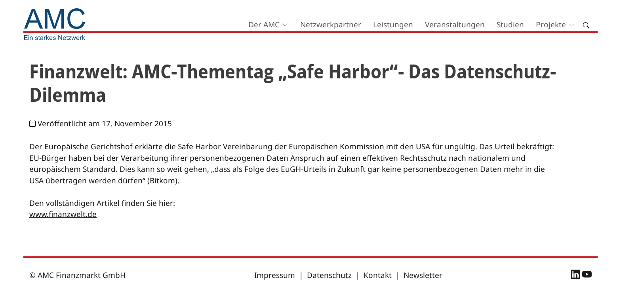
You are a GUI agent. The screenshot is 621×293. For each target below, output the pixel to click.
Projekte (551, 24)
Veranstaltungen (455, 24)
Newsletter (423, 275)
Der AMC (264, 24)
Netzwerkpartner (330, 24)
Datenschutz (329, 275)
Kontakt (378, 275)
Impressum (274, 275)
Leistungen (393, 24)
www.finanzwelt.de (63, 214)
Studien (510, 24)
